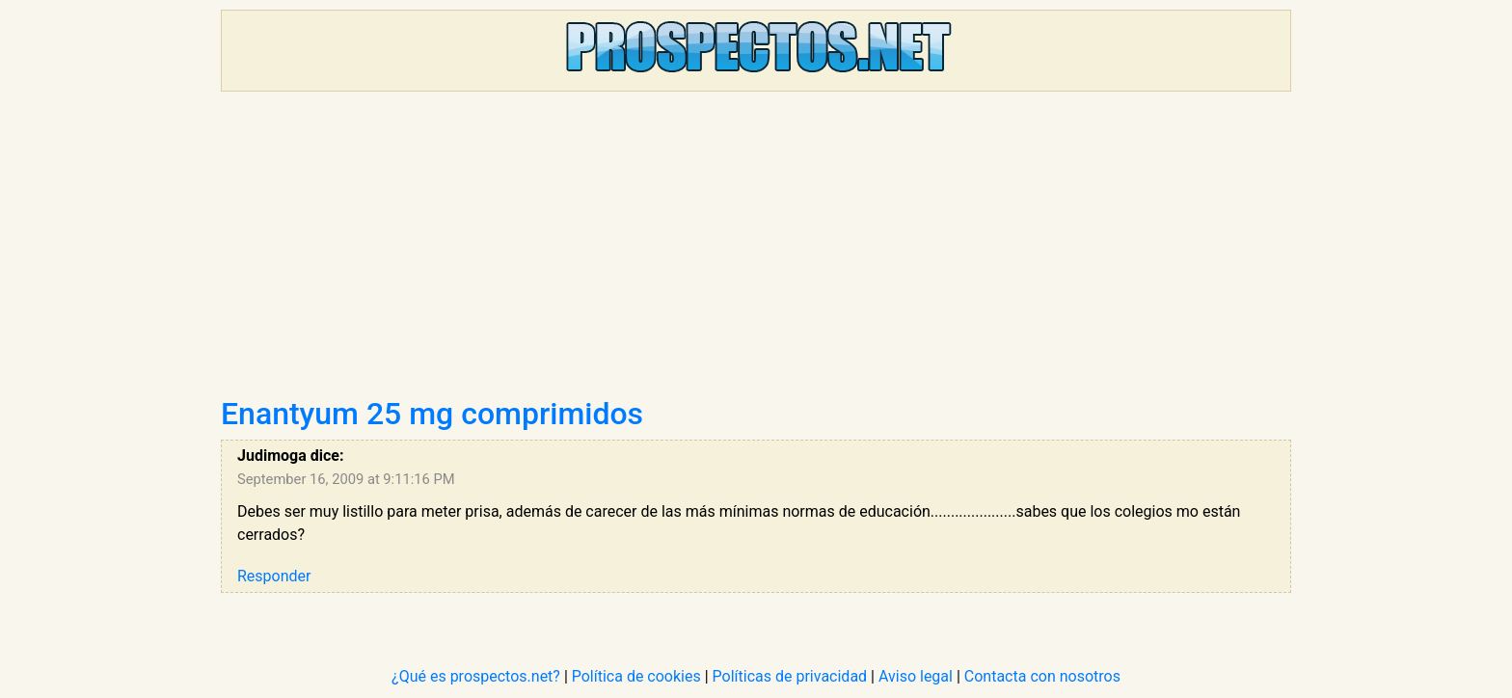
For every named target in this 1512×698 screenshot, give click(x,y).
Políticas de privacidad (790, 676)
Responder (273, 576)
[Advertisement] (756, 251)
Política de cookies (636, 676)
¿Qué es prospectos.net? (476, 676)
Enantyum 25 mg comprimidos (432, 413)
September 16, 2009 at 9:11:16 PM (346, 479)
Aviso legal (915, 676)
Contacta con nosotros (1042, 676)
